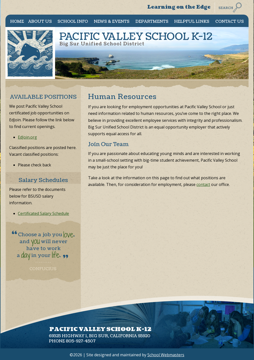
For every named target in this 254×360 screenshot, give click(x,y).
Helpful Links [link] (191, 21)
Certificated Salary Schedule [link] (43, 213)
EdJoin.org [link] (27, 137)
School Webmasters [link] (165, 355)
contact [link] (203, 184)
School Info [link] (73, 21)
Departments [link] (151, 21)
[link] (229, 11)
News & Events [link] (111, 21)
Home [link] (17, 21)
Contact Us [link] (229, 21)
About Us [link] (40, 21)
